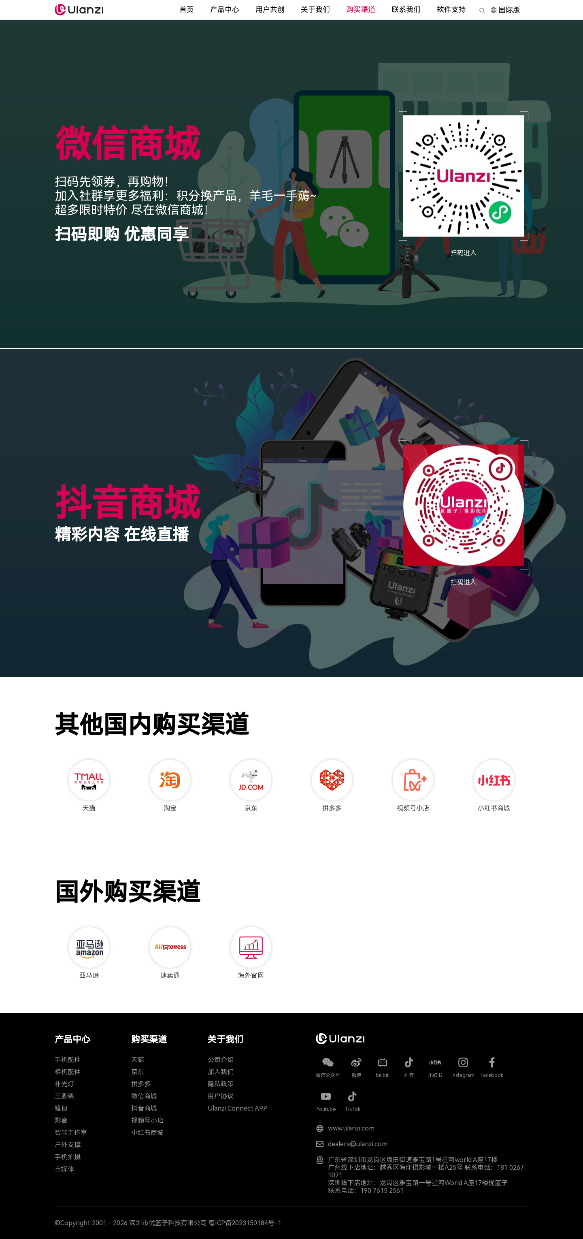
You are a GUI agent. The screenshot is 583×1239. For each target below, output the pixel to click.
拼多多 (141, 1084)
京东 (137, 1072)
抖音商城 (144, 1108)
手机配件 (68, 1060)
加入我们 (221, 1072)
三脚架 (64, 1096)
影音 (61, 1120)
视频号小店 (147, 1120)
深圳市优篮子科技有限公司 (168, 1223)
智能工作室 (71, 1133)
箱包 (61, 1108)
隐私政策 (221, 1084)
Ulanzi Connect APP (237, 1108)
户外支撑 (68, 1145)
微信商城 (144, 1096)
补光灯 (64, 1084)
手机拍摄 (68, 1157)
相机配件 (68, 1072)
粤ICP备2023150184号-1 (245, 1223)
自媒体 (64, 1169)
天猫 (137, 1060)
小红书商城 (147, 1133)
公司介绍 (221, 1060)
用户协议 (221, 1096)
